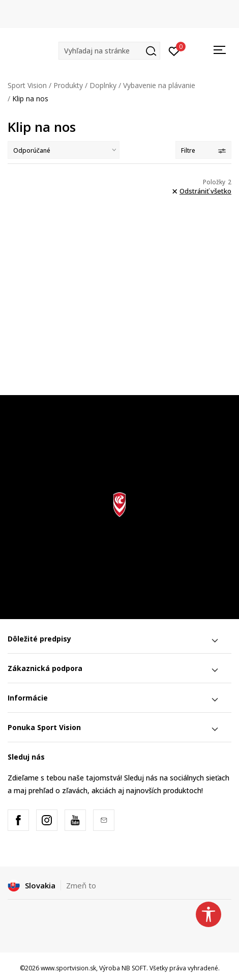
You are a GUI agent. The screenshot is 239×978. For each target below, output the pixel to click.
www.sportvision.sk (68, 968)
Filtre (203, 150)
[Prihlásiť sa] (174, 50)
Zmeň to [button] (81, 885)
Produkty (68, 85)
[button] (109, 51)
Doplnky (102, 85)
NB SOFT (134, 968)
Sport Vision (27, 85)
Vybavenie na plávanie (159, 85)
